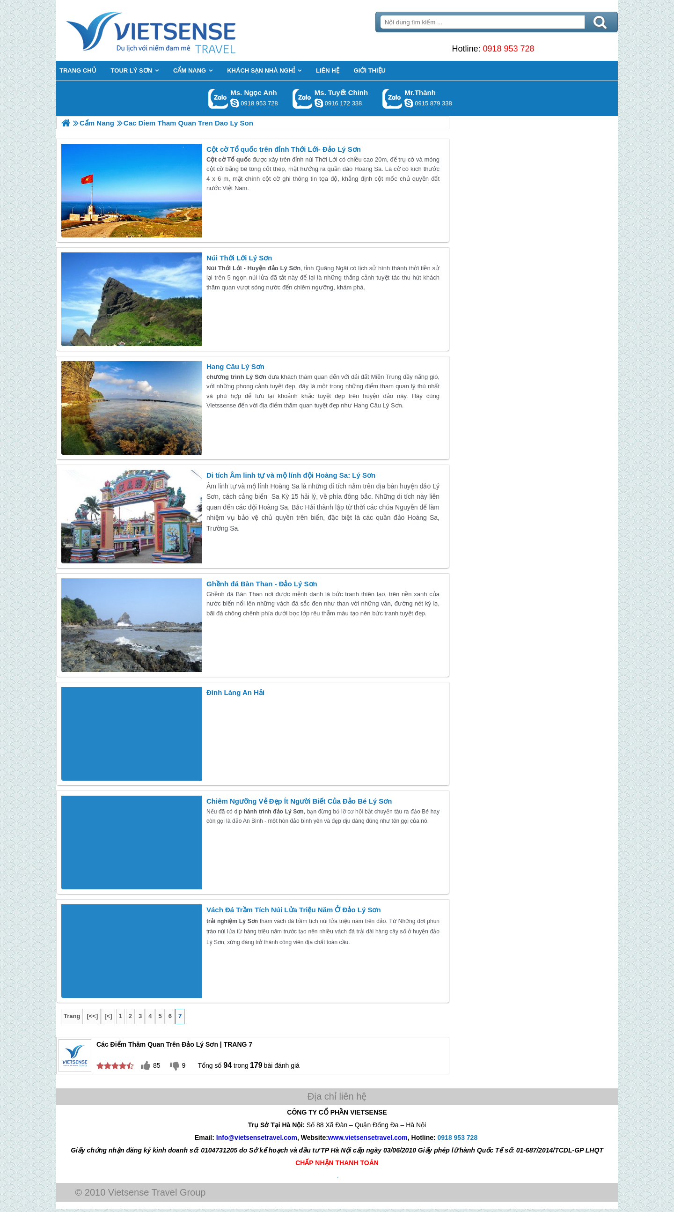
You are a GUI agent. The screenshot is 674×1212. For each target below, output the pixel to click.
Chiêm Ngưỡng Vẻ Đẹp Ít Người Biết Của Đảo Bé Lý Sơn (299, 801)
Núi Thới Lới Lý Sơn (239, 258)
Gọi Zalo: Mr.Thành (392, 98)
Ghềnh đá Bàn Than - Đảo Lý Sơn (261, 584)
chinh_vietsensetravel (318, 103)
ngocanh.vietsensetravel (234, 103)
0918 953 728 (508, 48)
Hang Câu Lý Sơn (235, 366)
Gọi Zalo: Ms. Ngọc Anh (218, 98)
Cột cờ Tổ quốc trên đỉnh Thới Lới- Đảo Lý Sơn (283, 149)
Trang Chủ (174, 30)
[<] (108, 1016)
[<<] (92, 1016)
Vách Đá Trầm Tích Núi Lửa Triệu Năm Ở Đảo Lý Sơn (293, 910)
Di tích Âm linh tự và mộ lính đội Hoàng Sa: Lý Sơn (290, 475)
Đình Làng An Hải (235, 692)
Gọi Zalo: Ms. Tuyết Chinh (302, 98)
